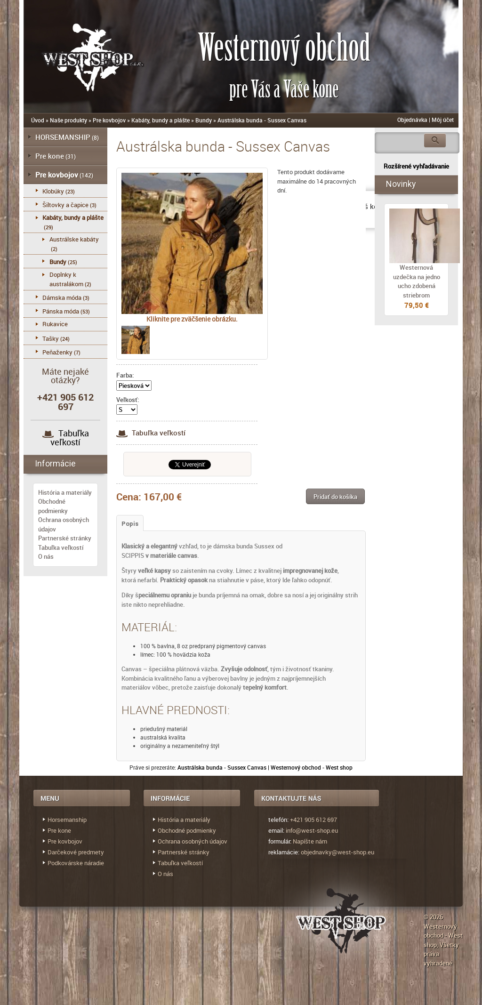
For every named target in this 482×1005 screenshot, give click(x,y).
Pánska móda (60, 311)
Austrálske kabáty (74, 239)
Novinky (401, 184)
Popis (129, 523)
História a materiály (65, 492)
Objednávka (412, 119)
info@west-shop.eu (312, 830)
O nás (46, 556)
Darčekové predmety (76, 852)
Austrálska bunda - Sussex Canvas (261, 120)
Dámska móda (61, 297)
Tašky (50, 338)
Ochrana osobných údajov (192, 841)
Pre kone (49, 156)
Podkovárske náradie (76, 863)
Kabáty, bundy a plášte (160, 120)
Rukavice (55, 324)
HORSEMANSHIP (62, 137)
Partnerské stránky (64, 538)
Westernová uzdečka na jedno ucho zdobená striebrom (416, 281)
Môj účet (443, 119)
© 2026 (433, 917)
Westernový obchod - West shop (443, 935)
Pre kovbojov (109, 120)
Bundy (203, 120)
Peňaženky (57, 352)
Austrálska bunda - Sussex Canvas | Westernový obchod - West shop (265, 767)
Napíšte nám (310, 841)
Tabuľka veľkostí (150, 432)
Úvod (37, 120)
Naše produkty (68, 120)
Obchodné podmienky (53, 506)
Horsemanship (67, 819)
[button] (335, 496)
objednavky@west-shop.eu (337, 852)
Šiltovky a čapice (65, 205)
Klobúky (53, 191)
